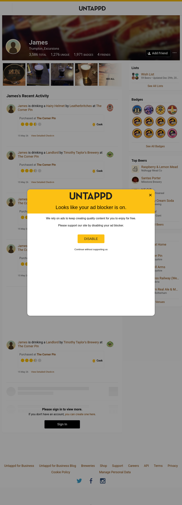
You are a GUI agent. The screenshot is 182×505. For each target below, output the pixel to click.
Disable (91, 239)
